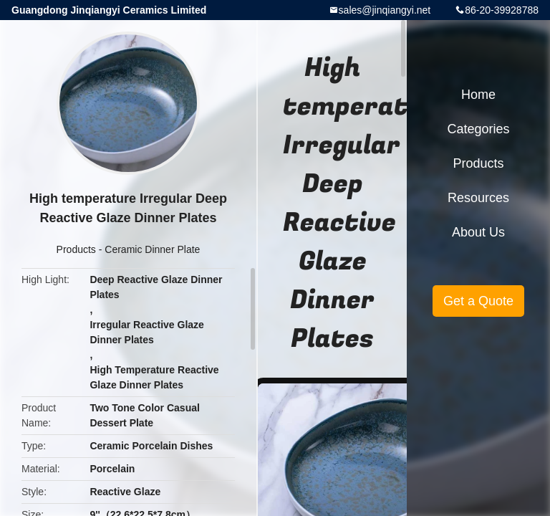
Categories (478, 129)
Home (478, 94)
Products (76, 249)
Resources (478, 198)
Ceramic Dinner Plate (152, 249)
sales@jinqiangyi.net (385, 10)
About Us (478, 232)
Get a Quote (478, 301)
